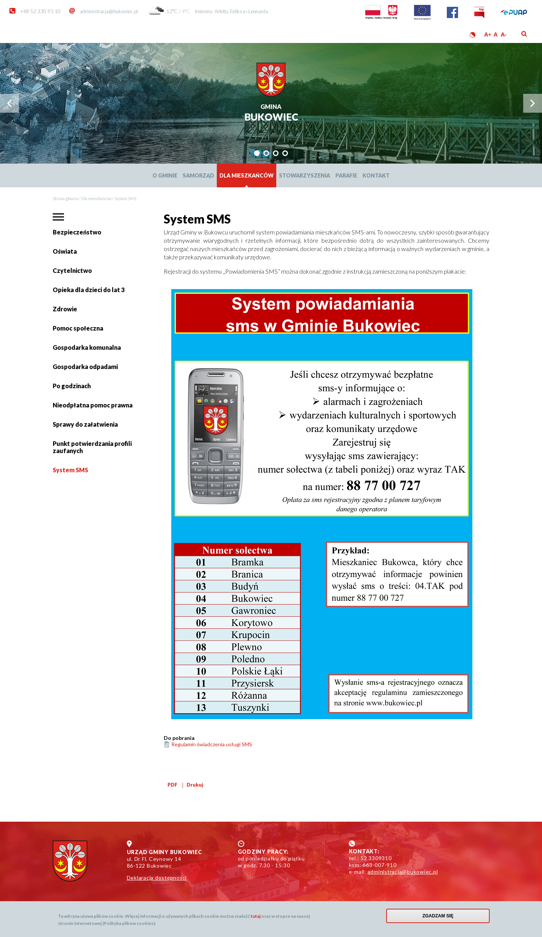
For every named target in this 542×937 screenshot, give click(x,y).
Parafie (346, 175)
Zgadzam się (438, 916)
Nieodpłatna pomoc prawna (92, 405)
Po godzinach (72, 385)
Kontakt (376, 175)
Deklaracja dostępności (157, 877)
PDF (172, 785)
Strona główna (65, 198)
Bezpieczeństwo (77, 232)
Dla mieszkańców (246, 175)
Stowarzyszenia (304, 175)
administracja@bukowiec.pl (109, 11)
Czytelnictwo (72, 270)
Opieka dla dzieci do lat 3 (89, 289)
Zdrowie (65, 308)
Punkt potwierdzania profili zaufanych (92, 447)
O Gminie (164, 175)
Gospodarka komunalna (87, 347)
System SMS (70, 469)
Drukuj (195, 785)
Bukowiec (271, 113)
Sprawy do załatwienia (85, 427)
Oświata (66, 254)
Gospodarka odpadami (85, 366)
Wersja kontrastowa (472, 35)
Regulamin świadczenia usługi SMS (211, 744)
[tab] (257, 153)
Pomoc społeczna (78, 328)
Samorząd (198, 175)
